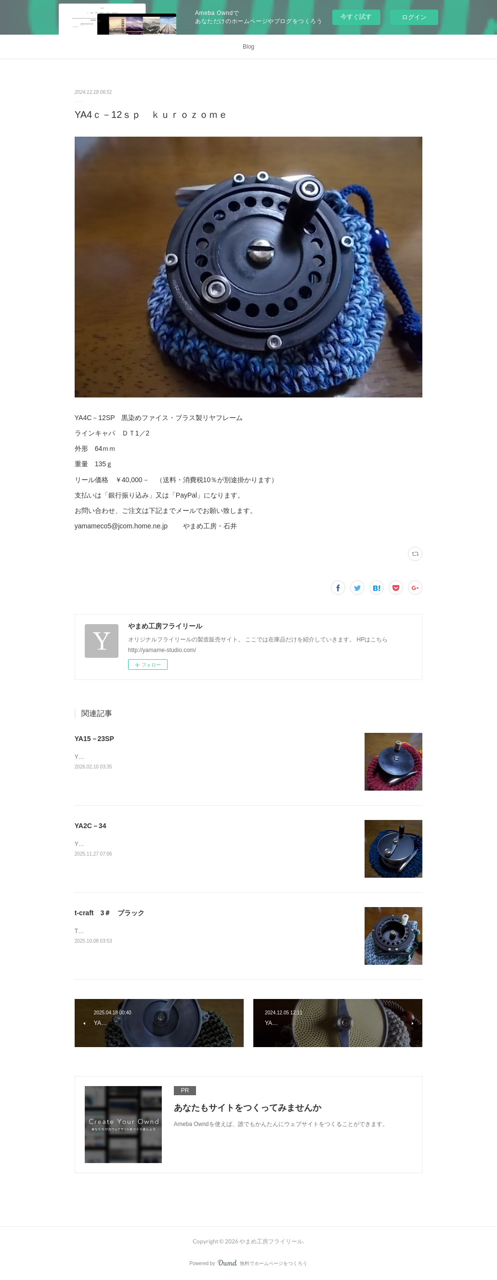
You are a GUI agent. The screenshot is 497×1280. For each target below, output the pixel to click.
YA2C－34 (90, 826)
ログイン (414, 17)
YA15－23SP (94, 738)
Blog (248, 46)
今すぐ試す (356, 16)
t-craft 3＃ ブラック (109, 913)
